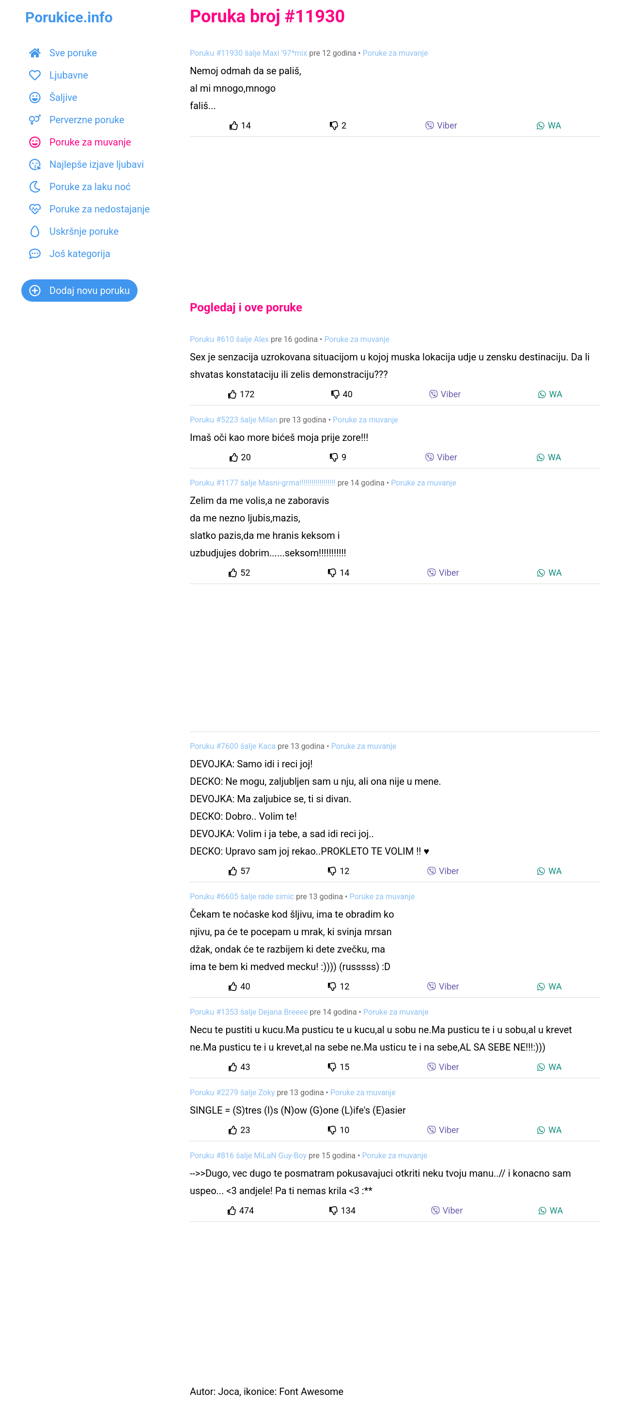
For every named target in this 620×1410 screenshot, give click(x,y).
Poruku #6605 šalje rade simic (242, 896)
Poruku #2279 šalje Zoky (232, 1092)
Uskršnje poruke (74, 231)
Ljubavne (58, 75)
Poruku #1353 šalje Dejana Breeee (249, 1012)
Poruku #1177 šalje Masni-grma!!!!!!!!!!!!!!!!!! (263, 482)
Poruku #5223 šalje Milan (233, 419)
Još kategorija (69, 253)
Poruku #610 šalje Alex (229, 339)
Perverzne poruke (76, 120)
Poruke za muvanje (80, 142)
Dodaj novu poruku (79, 290)
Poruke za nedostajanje (89, 209)
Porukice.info (69, 17)
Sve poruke (63, 53)
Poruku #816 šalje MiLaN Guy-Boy (248, 1155)
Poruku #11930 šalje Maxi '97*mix (248, 53)
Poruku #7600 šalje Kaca (233, 746)
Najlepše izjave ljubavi (86, 164)
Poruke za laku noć (80, 187)
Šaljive (53, 97)
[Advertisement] (395, 210)
